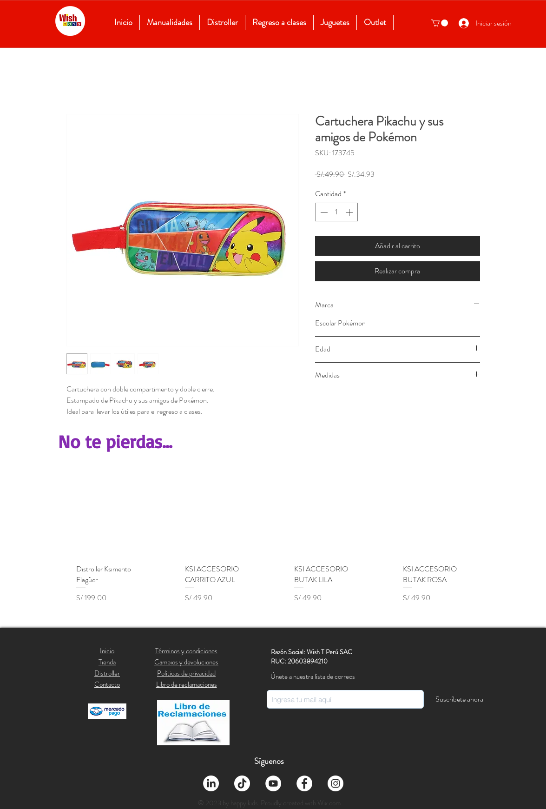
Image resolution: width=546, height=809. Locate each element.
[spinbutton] (336, 212)
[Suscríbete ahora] (459, 699)
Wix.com (329, 803)
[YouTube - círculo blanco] (273, 783)
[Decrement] (322, 212)
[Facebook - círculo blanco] (304, 783)
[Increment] (349, 212)
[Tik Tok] (242, 783)
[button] (439, 23)
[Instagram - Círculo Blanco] (335, 783)
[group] (273, 546)
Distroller (107, 673)
